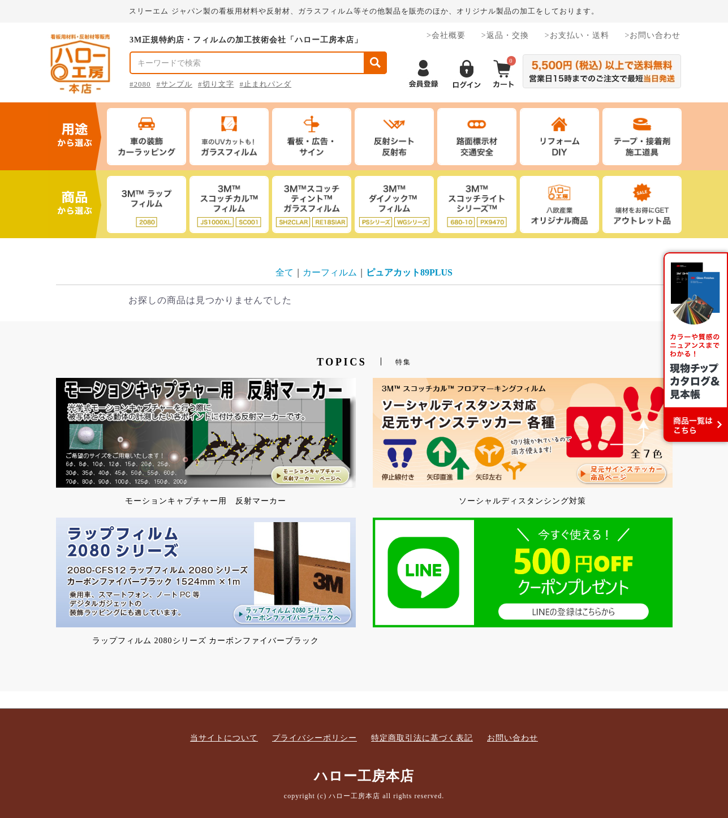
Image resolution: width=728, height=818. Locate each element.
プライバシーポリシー (314, 738)
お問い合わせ (512, 738)
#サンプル (175, 84)
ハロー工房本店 (364, 776)
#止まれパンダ (266, 84)
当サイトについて (224, 738)
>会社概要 (446, 35)
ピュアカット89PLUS (409, 272)
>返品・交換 (505, 35)
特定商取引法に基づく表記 (422, 738)
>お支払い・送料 (577, 35)
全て (284, 272)
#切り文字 (216, 84)
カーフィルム (330, 272)
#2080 (140, 84)
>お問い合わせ (653, 35)
